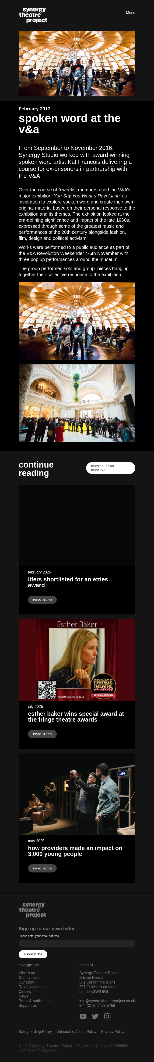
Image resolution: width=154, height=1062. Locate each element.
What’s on (27, 973)
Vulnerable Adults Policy (76, 1032)
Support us (28, 1006)
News (23, 996)
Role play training (33, 987)
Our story (26, 982)
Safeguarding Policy (35, 1032)
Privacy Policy (112, 1032)
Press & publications (35, 1001)
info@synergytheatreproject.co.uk (107, 1001)
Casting (25, 992)
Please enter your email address (39, 936)
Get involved (29, 978)
